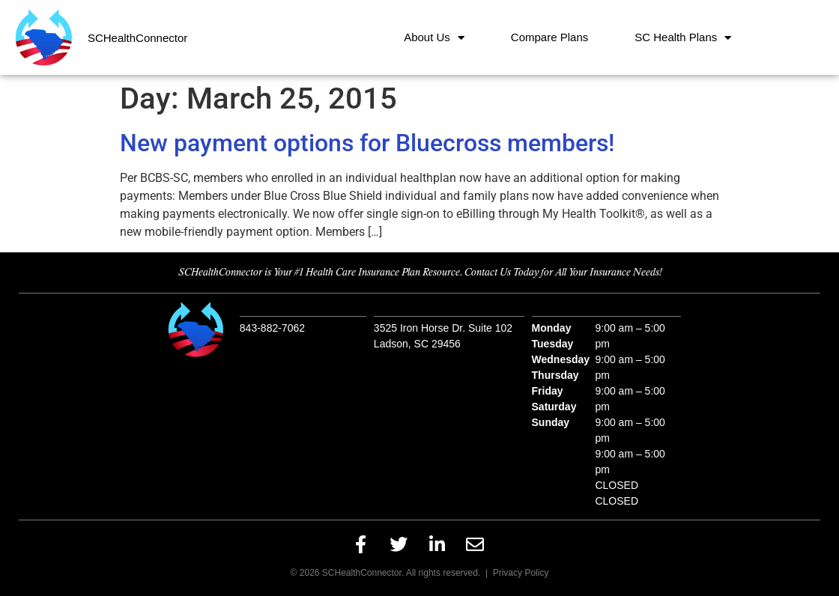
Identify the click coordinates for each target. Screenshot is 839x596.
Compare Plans (549, 37)
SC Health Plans (682, 38)
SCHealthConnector (137, 37)
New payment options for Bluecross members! (367, 143)
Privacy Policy (521, 573)
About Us (434, 38)
